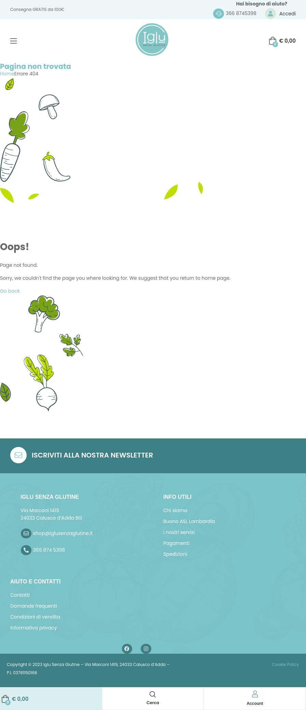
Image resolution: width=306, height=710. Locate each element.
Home (7, 73)
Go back (10, 291)
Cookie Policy (285, 664)
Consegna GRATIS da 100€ (37, 9)
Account (255, 703)
